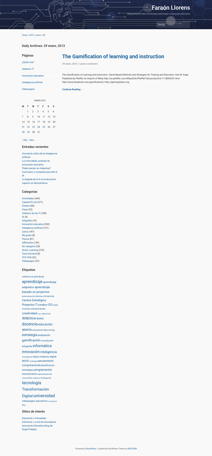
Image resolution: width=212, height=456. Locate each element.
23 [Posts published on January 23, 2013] (33, 127)
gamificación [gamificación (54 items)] (31, 340)
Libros (25, 231)
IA (23, 216)
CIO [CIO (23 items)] (50, 304)
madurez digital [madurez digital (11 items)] (47, 356)
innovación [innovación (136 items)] (31, 352)
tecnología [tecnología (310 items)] (31, 382)
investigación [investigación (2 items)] (27, 357)
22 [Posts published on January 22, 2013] (28, 127)
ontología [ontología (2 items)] (33, 361)
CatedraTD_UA (29, 202)
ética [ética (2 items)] (24, 405)
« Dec (25, 140)
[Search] (170, 24)
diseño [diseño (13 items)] (40, 318)
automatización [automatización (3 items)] (28, 296)
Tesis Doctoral (29, 253)
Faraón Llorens (171, 7)
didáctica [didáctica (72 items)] (29, 318)
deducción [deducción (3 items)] (46, 314)
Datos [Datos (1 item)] (39, 314)
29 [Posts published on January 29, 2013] (28, 132)
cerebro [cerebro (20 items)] (42, 304)
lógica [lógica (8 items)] (36, 356)
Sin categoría (28, 246)
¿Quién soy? (28, 62)
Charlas (26, 205)
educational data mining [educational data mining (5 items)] (43, 330)
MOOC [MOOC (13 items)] (25, 360)
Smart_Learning (30, 250)
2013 (31, 35)
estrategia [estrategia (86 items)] (29, 335)
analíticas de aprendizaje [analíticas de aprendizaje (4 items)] (33, 276)
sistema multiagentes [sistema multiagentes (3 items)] (42, 378)
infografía (27, 220)
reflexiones (27, 242)
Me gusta (26, 235)
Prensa (25, 239)
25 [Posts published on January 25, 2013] (44, 127)
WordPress (91, 449)
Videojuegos (28, 89)
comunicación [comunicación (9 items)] (38, 308)
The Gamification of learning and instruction (113, 57)
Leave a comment (88, 63)
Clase (25, 209)
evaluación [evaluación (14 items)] (44, 335)
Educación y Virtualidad (34, 418)
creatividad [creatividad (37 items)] (29, 313)
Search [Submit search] (186, 24)
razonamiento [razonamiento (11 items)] (29, 373)
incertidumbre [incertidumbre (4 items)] (47, 340)
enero (38, 35)
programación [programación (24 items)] (43, 369)
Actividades (28, 198)
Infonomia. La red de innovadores (39, 422)
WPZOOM (132, 449)
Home (24, 35)
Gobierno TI (28, 69)
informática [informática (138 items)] (42, 346)
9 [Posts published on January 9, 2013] (32, 116)
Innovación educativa (33, 75)
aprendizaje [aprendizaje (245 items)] (32, 281)
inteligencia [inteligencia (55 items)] (48, 352)
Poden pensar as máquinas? (36, 168)
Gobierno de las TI (31, 213)
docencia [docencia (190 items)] (30, 324)
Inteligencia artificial (32, 82)
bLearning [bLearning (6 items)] (49, 296)
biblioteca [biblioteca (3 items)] (39, 296)
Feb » (32, 140)
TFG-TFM (26, 257)
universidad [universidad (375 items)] (44, 395)
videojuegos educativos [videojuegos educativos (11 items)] (35, 400)
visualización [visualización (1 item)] (52, 401)
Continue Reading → (72, 89)
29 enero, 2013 (70, 63)
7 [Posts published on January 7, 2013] (22, 116)
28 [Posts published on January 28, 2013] (23, 132)
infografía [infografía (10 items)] (27, 346)
